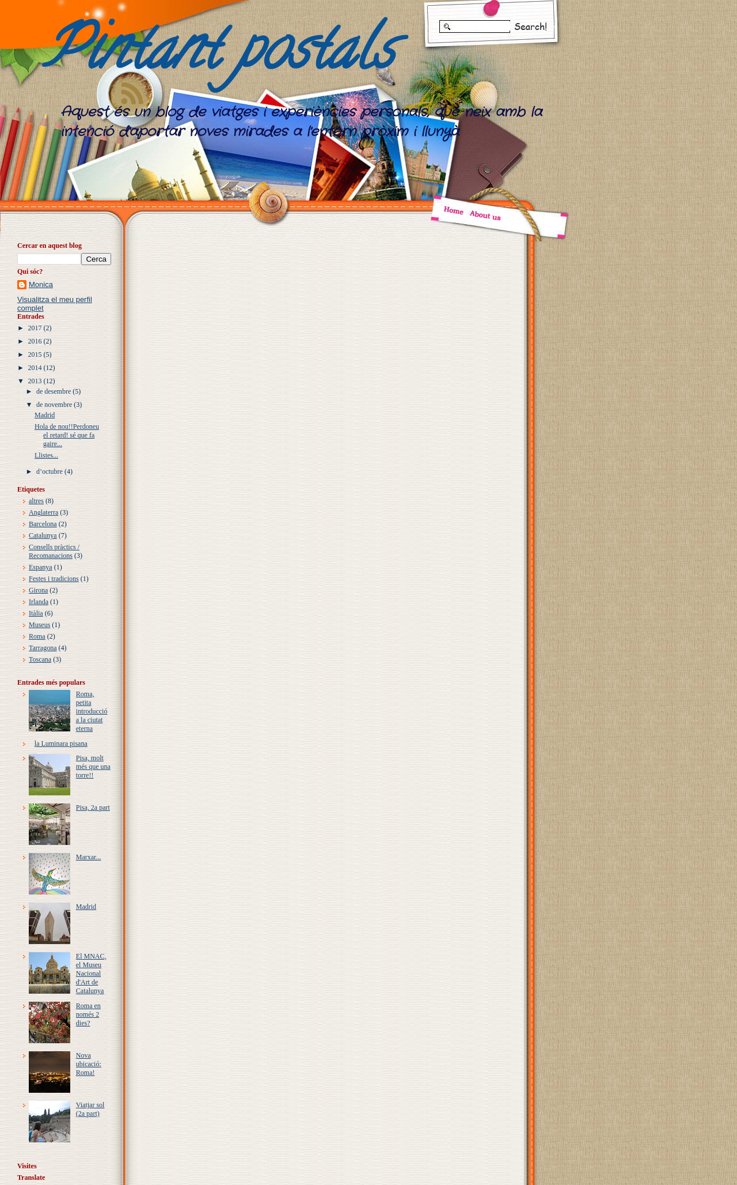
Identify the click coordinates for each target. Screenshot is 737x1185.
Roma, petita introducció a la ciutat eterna (92, 711)
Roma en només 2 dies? (88, 1014)
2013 (35, 381)
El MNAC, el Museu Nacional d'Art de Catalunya (91, 973)
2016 (35, 341)
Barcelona (43, 524)
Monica (41, 284)
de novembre (54, 405)
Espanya (40, 567)
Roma (37, 636)
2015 (35, 354)
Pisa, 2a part (93, 807)
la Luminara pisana (61, 743)
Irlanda (38, 602)
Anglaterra (43, 512)
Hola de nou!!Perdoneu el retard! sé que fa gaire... (67, 435)
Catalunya (43, 535)
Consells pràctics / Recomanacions (54, 551)
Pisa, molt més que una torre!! (93, 766)
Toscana (40, 659)
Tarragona (42, 648)
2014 (35, 368)
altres (36, 501)
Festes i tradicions (54, 579)
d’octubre (49, 471)
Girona (38, 590)
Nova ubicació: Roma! (88, 1064)
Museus (39, 625)
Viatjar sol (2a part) (90, 1109)
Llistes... (46, 455)
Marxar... (88, 857)
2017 (35, 328)
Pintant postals (218, 55)
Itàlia (36, 613)
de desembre (53, 391)
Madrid (45, 415)
